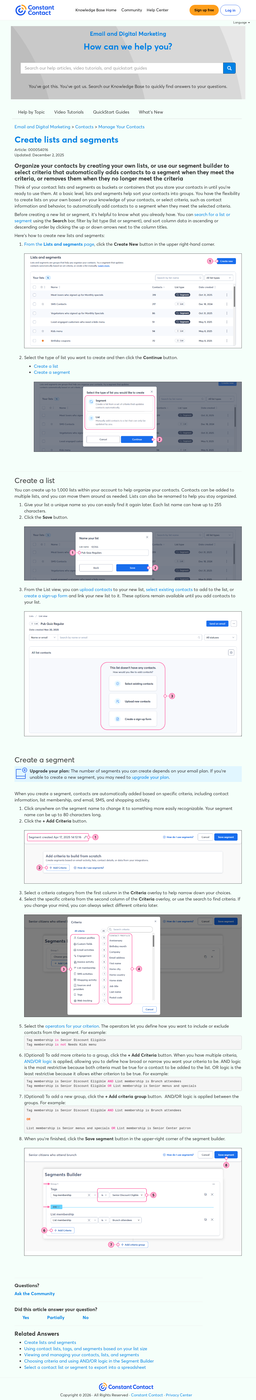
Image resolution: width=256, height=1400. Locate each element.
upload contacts (96, 589)
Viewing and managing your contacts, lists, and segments (81, 1354)
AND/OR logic (38, 1061)
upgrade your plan (150, 777)
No (86, 1317)
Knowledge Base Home (96, 9)
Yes (25, 1317)
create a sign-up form (45, 596)
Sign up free (204, 10)
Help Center (157, 9)
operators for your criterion (72, 1026)
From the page (59, 244)
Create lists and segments (50, 1342)
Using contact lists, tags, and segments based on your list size (85, 1348)
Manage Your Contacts (121, 127)
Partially (56, 1317)
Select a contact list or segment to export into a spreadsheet (85, 1367)
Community (131, 9)
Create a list (46, 366)
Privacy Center (179, 1395)
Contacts (84, 127)
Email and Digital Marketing (42, 127)
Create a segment (52, 372)
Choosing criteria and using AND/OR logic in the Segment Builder (89, 1361)
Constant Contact (147, 1395)
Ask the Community (35, 1293)
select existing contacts (169, 589)
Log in (230, 10)
